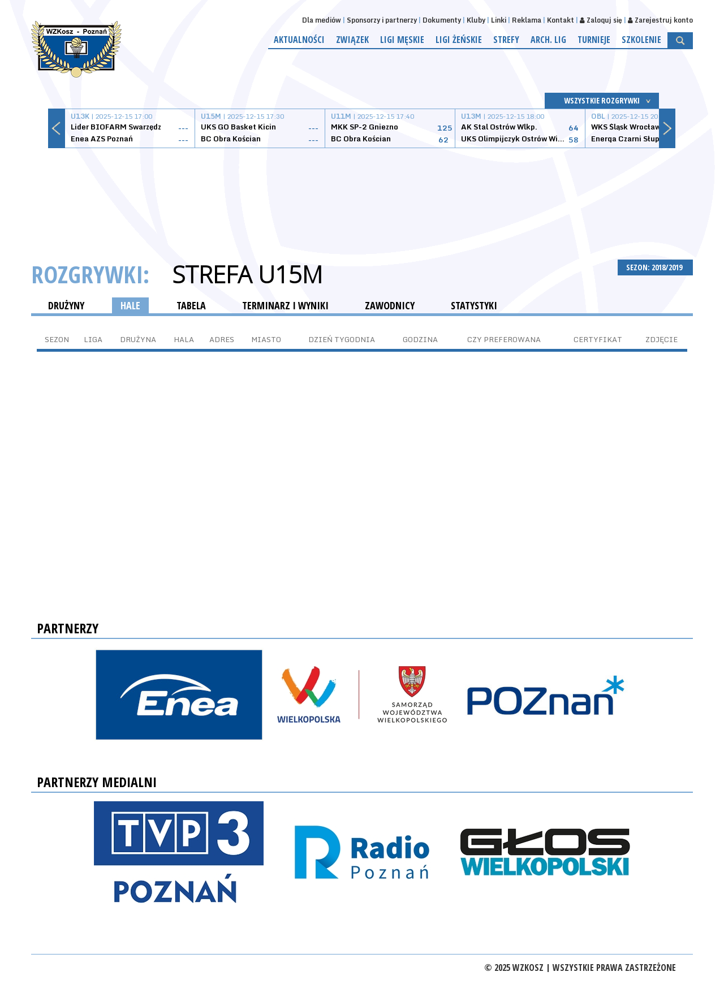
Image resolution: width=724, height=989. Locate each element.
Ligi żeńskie (459, 39)
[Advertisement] (362, 190)
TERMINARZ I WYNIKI (285, 305)
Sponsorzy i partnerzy (382, 20)
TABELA (191, 305)
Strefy (506, 39)
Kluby (476, 20)
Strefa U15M (247, 274)
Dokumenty (442, 20)
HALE (130, 305)
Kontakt (560, 20)
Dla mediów (321, 20)
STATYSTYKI (474, 305)
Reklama (526, 20)
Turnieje (594, 39)
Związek (352, 39)
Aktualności (299, 39)
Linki (498, 20)
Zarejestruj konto (660, 20)
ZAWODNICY (390, 305)
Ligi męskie (402, 39)
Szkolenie (641, 39)
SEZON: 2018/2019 (655, 267)
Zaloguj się (601, 20)
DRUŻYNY (66, 305)
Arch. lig (548, 39)
